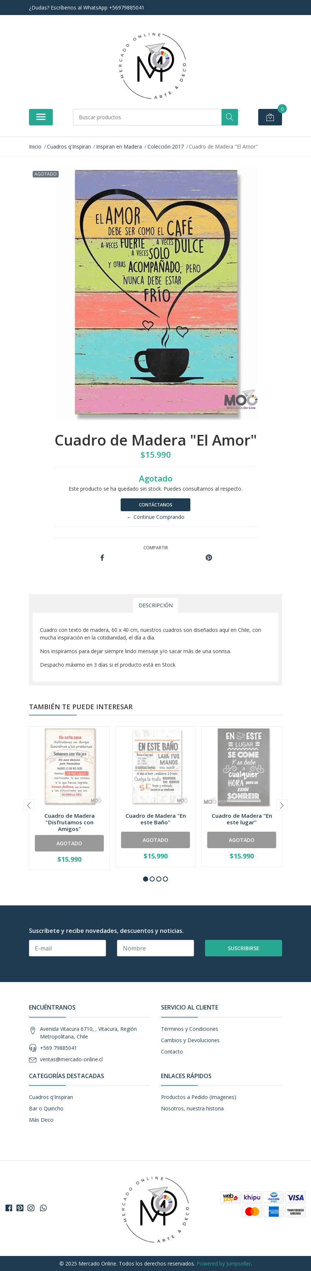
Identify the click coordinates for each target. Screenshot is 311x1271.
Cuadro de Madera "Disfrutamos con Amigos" (69, 822)
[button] (145, 879)
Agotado (69, 843)
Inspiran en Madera (119, 146)
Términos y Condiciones (189, 1028)
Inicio (35, 146)
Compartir (155, 548)
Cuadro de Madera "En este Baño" (155, 819)
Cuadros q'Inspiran (69, 146)
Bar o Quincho (46, 1108)
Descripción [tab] (156, 605)
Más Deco (41, 1119)
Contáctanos (155, 505)
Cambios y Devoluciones (190, 1040)
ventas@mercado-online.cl (71, 1059)
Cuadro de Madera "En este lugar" (242, 819)
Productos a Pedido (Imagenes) (198, 1097)
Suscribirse (243, 948)
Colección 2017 (165, 146)
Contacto (172, 1051)
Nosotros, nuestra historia (192, 1108)
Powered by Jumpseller (224, 1263)
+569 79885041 (58, 1047)
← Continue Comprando (155, 516)
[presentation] (28, 804)
